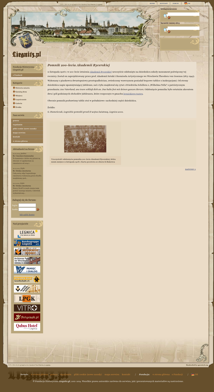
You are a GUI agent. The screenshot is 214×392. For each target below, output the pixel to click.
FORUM (176, 3)
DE (187, 3)
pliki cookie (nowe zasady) (25, 128)
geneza (16, 120)
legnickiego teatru (133, 93)
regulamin (17, 124)
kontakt (16, 136)
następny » (190, 169)
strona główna (20, 141)
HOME (152, 3)
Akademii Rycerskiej (101, 71)
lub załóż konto (27, 214)
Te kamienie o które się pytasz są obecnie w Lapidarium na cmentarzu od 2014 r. (26, 159)
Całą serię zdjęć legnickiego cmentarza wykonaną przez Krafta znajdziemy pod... (27, 174)
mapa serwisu (19, 132)
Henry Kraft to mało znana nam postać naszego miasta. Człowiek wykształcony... (26, 189)
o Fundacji (17, 75)
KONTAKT (164, 3)
